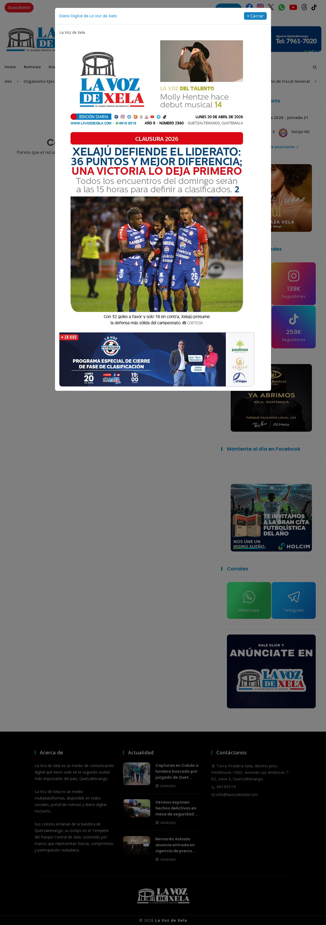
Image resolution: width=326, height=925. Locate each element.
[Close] (255, 16)
